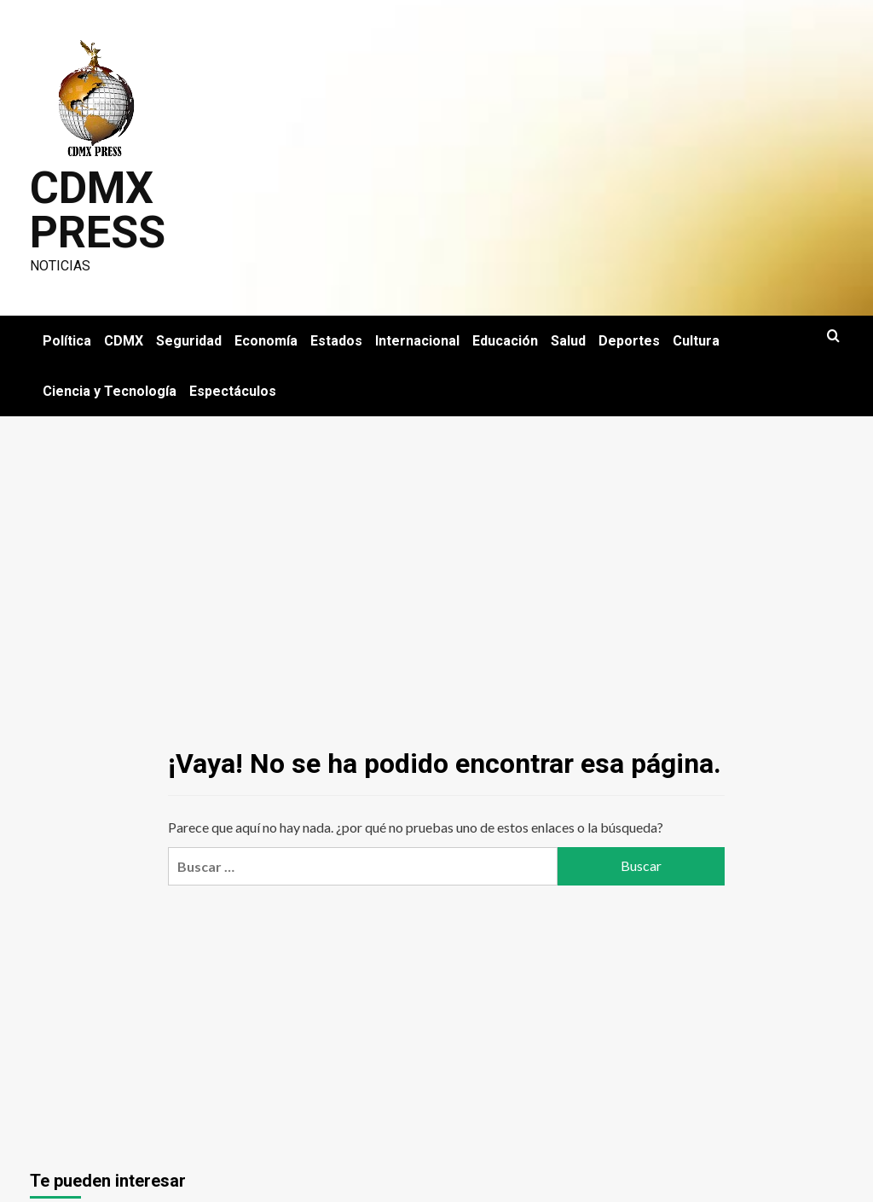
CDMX (123, 341)
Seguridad (189, 341)
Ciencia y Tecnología (109, 391)
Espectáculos (232, 391)
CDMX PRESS (97, 210)
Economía (266, 341)
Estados (336, 341)
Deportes (629, 341)
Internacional (417, 341)
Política (67, 341)
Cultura (696, 341)
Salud (568, 341)
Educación (505, 341)
